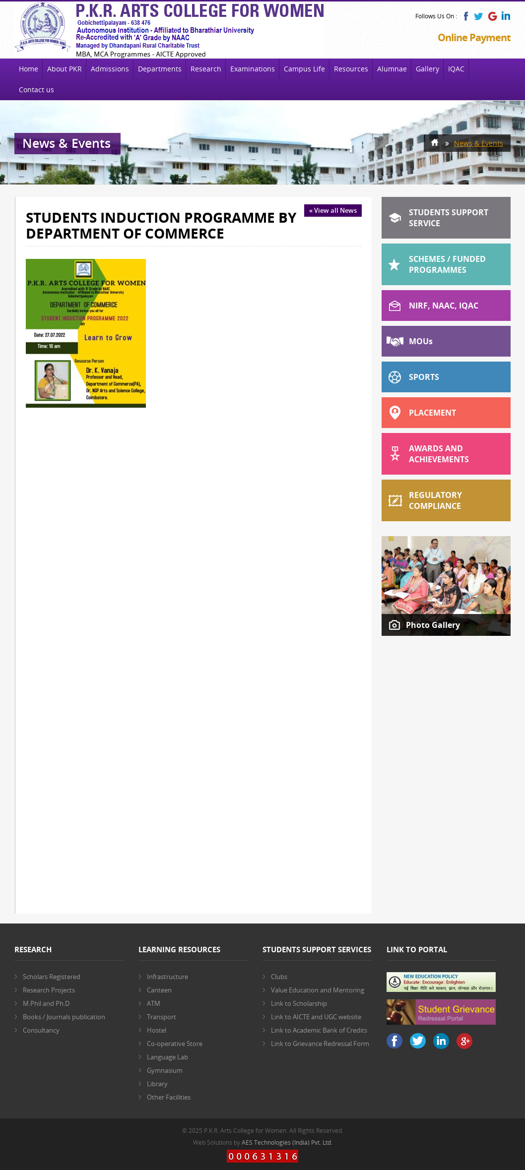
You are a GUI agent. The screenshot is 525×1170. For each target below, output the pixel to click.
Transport (161, 1016)
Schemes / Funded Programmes (447, 264)
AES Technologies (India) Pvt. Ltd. (287, 1142)
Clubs (279, 976)
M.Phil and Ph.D (46, 1003)
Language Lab (167, 1056)
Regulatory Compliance (435, 500)
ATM (153, 1003)
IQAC (456, 68)
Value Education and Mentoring (317, 989)
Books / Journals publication (64, 1016)
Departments (160, 68)
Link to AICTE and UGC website (316, 1016)
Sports (424, 376)
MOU (421, 341)
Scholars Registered (51, 976)
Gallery (427, 68)
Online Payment (474, 37)
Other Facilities (169, 1097)
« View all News (333, 210)
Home (28, 68)
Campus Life (304, 68)
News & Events (478, 143)
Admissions (110, 68)
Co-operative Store (174, 1043)
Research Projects (49, 989)
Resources (351, 68)
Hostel (156, 1030)
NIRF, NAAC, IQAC (443, 305)
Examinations (252, 68)
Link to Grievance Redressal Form (320, 1043)
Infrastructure (167, 976)
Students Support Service (448, 218)
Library (157, 1083)
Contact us (36, 89)
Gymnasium (165, 1070)
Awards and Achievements (439, 454)
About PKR (64, 68)
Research (206, 68)
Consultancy (41, 1030)
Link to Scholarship (299, 1003)
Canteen (159, 989)
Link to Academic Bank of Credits (319, 1030)
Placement (432, 412)
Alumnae (392, 68)
